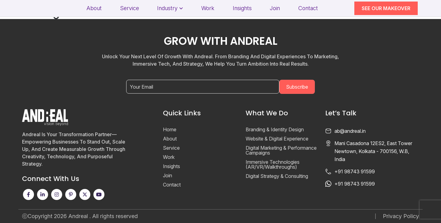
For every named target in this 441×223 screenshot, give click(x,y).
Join (275, 8)
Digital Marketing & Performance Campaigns (281, 150)
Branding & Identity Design (275, 129)
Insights (242, 8)
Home (169, 129)
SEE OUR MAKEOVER (386, 8)
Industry (167, 8)
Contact (308, 8)
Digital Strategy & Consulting (277, 176)
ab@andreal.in (350, 131)
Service (129, 8)
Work (207, 8)
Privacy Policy (401, 216)
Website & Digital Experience (277, 139)
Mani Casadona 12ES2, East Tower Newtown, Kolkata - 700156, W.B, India (373, 151)
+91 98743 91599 (354, 171)
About (94, 8)
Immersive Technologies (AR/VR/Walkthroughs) (273, 164)
